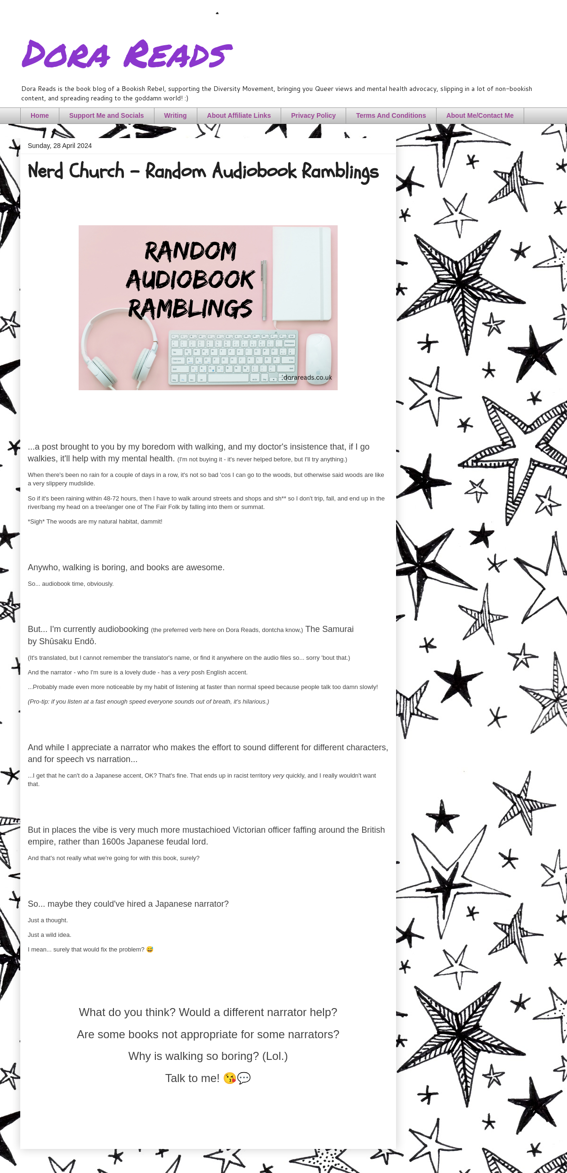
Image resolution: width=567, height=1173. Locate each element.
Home (40, 115)
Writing (175, 115)
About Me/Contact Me (480, 115)
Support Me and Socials (106, 115)
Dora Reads (122, 52)
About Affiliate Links (239, 115)
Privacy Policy (313, 115)
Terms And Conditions (391, 115)
